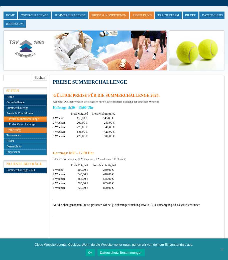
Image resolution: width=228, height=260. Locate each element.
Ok (90, 252)
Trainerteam (168, 15)
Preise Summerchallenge (24, 119)
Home (10, 15)
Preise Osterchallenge (22, 124)
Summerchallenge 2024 (21, 170)
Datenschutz (212, 15)
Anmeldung (142, 15)
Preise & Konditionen (108, 15)
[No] (221, 249)
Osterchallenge (34, 15)
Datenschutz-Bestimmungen (121, 252)
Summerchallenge (69, 15)
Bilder (190, 15)
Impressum (14, 24)
